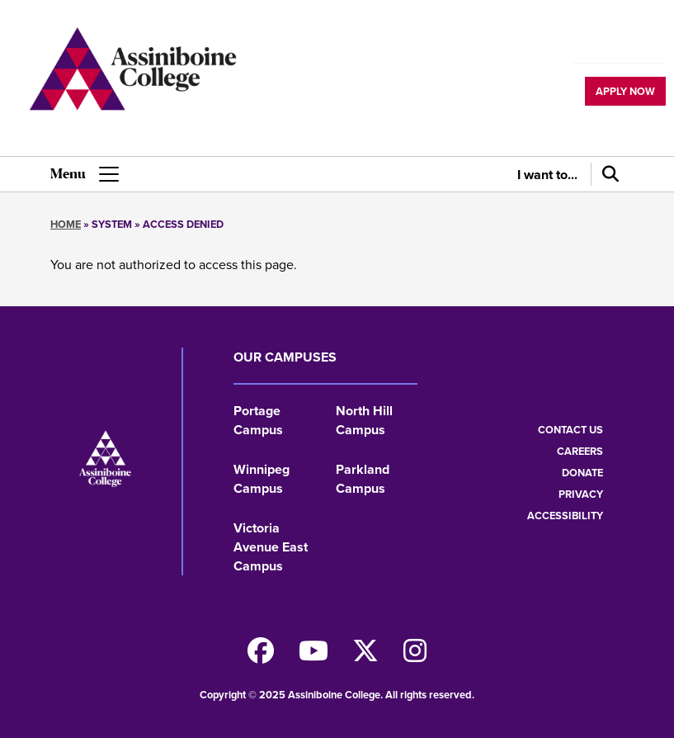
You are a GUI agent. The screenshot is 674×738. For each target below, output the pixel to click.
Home (65, 224)
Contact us (570, 430)
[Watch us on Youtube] (313, 655)
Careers (580, 451)
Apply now (625, 91)
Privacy (581, 494)
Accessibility (565, 515)
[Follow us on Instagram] (415, 655)
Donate (582, 472)
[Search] (607, 174)
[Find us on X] (365, 655)
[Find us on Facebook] (260, 655)
